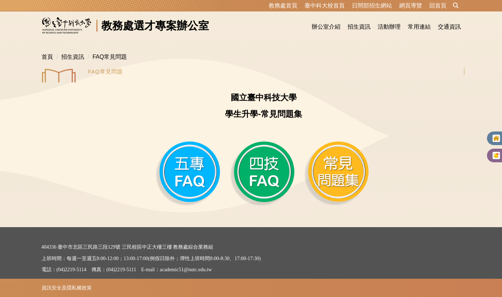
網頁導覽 (410, 6)
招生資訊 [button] (359, 27)
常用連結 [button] (419, 27)
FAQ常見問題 (109, 57)
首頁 (47, 57)
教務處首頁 (283, 6)
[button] (456, 6)
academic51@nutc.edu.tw (186, 269)
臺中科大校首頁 (325, 6)
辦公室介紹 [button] (326, 27)
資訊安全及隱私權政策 (67, 288)
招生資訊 (72, 57)
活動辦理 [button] (389, 27)
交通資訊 (449, 27)
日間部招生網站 (372, 6)
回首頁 (437, 6)
